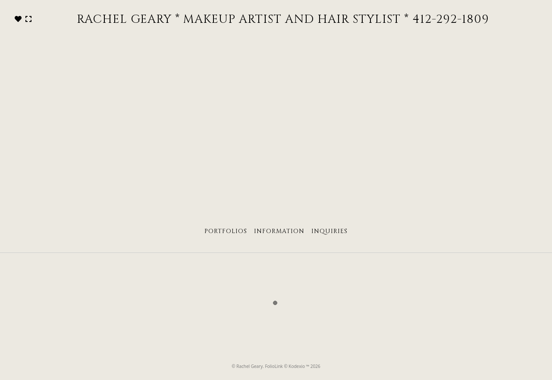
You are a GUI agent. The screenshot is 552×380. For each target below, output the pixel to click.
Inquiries (329, 231)
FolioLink (273, 366)
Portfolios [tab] (225, 231)
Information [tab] (279, 231)
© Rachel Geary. (248, 366)
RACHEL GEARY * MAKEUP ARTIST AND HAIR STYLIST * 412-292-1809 (283, 19)
